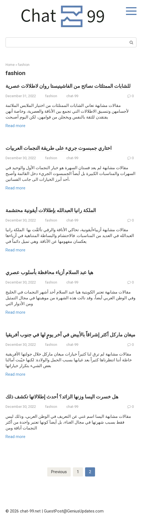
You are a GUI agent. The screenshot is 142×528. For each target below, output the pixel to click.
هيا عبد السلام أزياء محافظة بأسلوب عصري (49, 272)
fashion (24, 65)
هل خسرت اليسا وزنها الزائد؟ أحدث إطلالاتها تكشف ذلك (62, 397)
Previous (59, 471)
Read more (15, 125)
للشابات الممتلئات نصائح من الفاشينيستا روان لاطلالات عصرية (68, 86)
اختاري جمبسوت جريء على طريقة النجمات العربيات (59, 148)
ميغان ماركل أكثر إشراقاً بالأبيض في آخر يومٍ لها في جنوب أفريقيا (70, 335)
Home (10, 65)
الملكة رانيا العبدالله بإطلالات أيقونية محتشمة (51, 210)
